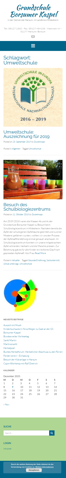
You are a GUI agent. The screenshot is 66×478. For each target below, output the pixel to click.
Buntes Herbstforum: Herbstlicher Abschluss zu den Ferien (33, 351)
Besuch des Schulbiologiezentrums (27, 207)
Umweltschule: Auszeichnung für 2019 (26, 134)
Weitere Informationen (44, 467)
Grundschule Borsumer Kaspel (33, 10)
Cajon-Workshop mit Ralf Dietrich (20, 363)
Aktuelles (16, 260)
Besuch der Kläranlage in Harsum (20, 359)
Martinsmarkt (10, 344)
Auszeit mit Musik (12, 325)
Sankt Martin (9, 340)
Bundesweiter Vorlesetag (16, 336)
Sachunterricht (53, 260)
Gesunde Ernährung (37, 260)
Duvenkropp (39, 141)
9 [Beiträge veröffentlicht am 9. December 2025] (12, 386)
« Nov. (6, 404)
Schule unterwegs (11, 263)
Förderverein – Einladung (16, 355)
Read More (40, 253)
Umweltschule (35, 148)
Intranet (7, 448)
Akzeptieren (34, 470)
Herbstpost (9, 348)
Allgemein (16, 148)
